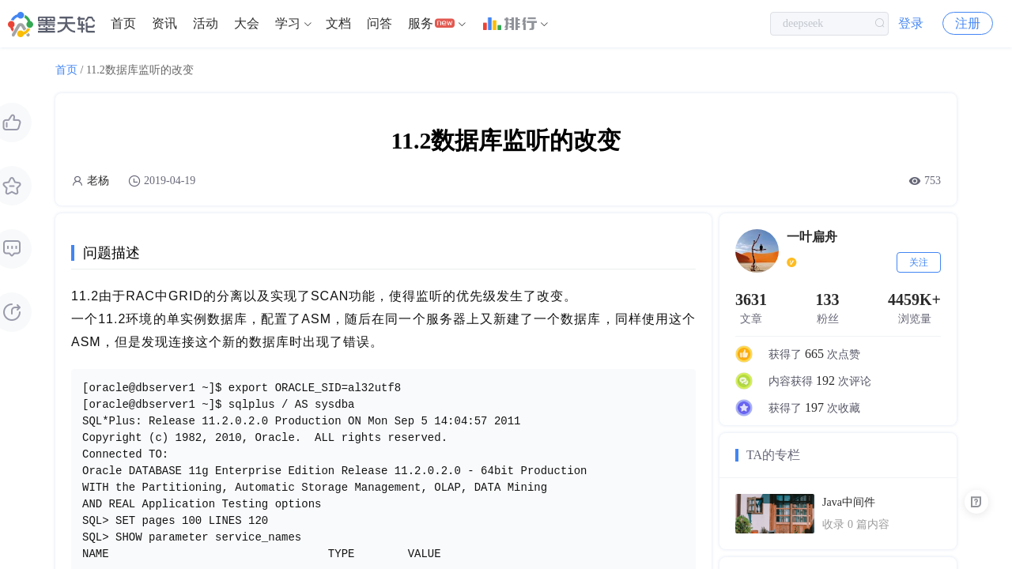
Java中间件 (848, 502)
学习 (287, 23)
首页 (123, 23)
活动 (205, 23)
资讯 (164, 23)
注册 (967, 23)
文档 (338, 23)
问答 (379, 23)
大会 (246, 23)
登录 (910, 23)
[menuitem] (123, 23)
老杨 (98, 181)
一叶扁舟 (812, 236)
